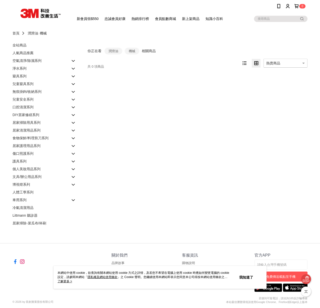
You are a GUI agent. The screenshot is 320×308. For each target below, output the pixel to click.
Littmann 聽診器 (25, 215)
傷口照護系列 (23, 153)
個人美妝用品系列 (26, 169)
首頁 (16, 33)
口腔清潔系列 (23, 107)
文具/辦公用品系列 (27, 177)
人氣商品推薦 (23, 53)
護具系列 (19, 161)
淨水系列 (19, 68)
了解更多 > (65, 281)
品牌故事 (118, 263)
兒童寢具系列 (23, 84)
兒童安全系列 (23, 99)
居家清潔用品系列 (26, 130)
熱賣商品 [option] (273, 63)
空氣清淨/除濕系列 (27, 61)
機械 (43, 33)
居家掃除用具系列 (26, 123)
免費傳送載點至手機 (281, 277)
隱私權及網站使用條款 (103, 277)
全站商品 (19, 45)
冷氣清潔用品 (23, 208)
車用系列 (19, 200)
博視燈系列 (21, 184)
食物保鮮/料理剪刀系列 (30, 138)
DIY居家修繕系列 (25, 115)
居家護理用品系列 (26, 146)
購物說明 (188, 263)
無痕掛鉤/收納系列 (27, 92)
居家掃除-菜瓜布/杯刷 (29, 223)
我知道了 (246, 277)
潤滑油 (33, 33)
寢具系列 (19, 76)
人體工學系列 (23, 192)
